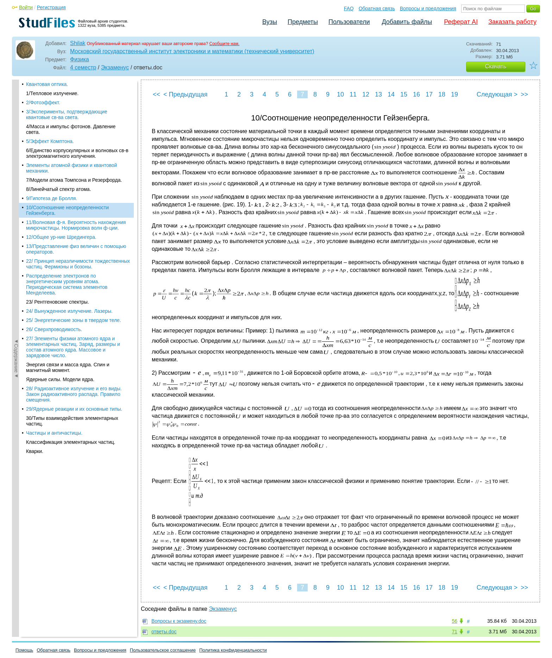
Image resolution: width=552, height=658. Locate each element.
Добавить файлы (407, 21)
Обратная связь (377, 8)
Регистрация (51, 7)
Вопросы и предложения (428, 8)
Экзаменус (115, 67)
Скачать (495, 66)
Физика (79, 59)
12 (365, 94)
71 (454, 631)
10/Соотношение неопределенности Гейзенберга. (67, 97)
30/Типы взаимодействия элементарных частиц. (72, 308)
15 (403, 94)
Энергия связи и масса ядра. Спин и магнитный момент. (67, 254)
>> (524, 94)
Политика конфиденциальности (233, 650)
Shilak (78, 43)
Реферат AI (461, 21)
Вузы (269, 21)
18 (441, 94)
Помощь (24, 650)
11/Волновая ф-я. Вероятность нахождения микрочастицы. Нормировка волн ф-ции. (76, 112)
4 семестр (83, 67)
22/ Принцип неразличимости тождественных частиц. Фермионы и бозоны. (78, 151)
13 (378, 94)
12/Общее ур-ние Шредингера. (61, 124)
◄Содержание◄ (16, 203)
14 (391, 94)
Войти (26, 7)
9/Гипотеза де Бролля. (51, 85)
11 (353, 94)
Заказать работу (512, 21)
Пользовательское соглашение (163, 650)
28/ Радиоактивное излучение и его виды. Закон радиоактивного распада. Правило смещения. (74, 281)
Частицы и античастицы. (54, 320)
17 (429, 94)
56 (454, 621)
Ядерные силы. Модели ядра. (60, 266)
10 (340, 94)
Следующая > (497, 94)
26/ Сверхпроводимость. (54, 216)
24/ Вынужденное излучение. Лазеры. (69, 198)
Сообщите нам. (224, 44)
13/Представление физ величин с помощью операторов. (76, 136)
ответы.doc (163, 631)
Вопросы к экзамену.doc (178, 621)
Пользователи (349, 21)
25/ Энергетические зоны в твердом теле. (73, 207)
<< (156, 94)
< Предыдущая (185, 94)
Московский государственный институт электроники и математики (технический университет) (192, 51)
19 (454, 94)
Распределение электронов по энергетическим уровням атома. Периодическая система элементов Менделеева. (66, 171)
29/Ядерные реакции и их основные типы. (74, 296)
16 (416, 94)
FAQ (349, 8)
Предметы (303, 21)
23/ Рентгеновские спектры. (57, 189)
